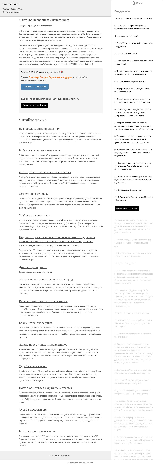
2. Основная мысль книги (125, 53)
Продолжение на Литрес (127, 208)
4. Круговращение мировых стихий (130, 81)
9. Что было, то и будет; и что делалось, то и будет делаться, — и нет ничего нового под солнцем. (133, 152)
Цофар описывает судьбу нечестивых (45, 388)
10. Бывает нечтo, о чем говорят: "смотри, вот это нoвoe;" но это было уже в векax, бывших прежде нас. (132, 166)
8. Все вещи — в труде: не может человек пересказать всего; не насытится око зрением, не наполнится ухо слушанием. (132, 139)
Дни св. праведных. (33, 267)
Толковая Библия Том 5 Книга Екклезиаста (133, 18)
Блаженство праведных (35, 322)
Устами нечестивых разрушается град (46, 279)
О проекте (54, 455)
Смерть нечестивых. (33, 193)
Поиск (136, 3)
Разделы (65, 455)
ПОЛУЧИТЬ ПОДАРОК (35, 87)
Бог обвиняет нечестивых (37, 431)
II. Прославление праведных (39, 128)
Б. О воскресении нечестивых (40, 150)
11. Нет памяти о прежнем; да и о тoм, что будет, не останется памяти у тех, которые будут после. (132, 179)
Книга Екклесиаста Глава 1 (126, 36)
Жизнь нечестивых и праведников (43, 344)
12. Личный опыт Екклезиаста (127, 190)
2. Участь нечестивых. (35, 215)
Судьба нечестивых (33, 366)
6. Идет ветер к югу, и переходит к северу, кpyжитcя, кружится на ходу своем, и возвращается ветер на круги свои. (132, 112)
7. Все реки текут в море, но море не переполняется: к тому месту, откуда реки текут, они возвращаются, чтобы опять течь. (133, 126)
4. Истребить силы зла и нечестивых (45, 172)
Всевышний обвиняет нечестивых (43, 301)
